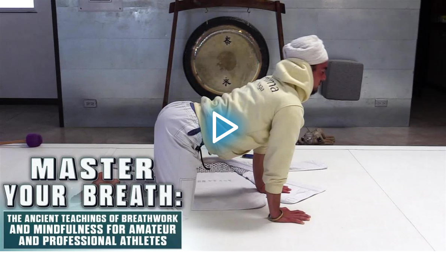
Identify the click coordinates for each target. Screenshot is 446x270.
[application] (223, 125)
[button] (223, 125)
